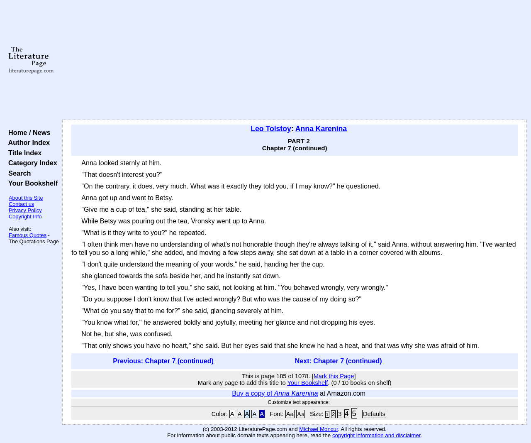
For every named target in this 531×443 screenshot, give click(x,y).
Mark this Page (334, 376)
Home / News (28, 132)
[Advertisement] (294, 60)
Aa (290, 414)
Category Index (31, 162)
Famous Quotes (27, 235)
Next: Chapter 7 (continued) (338, 361)
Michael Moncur (318, 429)
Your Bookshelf (31, 183)
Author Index (27, 142)
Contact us (21, 204)
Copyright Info (25, 216)
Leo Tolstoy (271, 129)
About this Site (26, 198)
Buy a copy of (275, 393)
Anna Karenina (321, 129)
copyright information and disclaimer (376, 435)
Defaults (374, 414)
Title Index (23, 153)
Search (18, 173)
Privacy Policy (25, 210)
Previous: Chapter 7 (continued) (163, 361)
